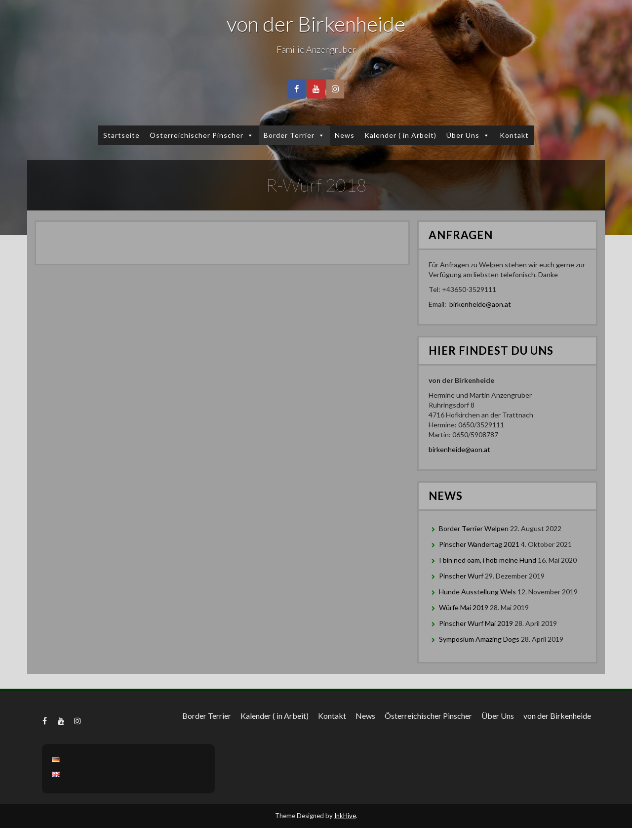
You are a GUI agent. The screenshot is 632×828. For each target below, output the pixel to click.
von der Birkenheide (316, 23)
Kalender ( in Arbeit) (400, 135)
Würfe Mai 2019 (463, 607)
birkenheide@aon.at (480, 304)
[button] (248, 135)
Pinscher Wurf (461, 576)
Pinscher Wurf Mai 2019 (476, 623)
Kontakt (514, 135)
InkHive (345, 816)
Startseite (121, 135)
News (345, 135)
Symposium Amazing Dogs (479, 639)
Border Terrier (294, 135)
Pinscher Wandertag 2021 (479, 544)
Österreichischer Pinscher (202, 135)
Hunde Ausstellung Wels (477, 591)
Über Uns (468, 135)
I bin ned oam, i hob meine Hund (487, 560)
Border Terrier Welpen (474, 528)
